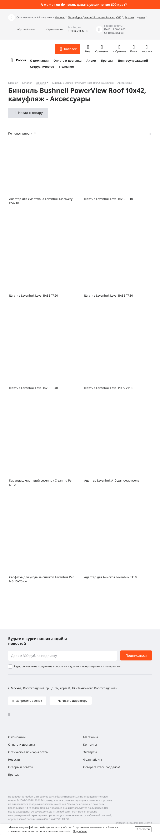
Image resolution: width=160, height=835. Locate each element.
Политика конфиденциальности (133, 823)
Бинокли (41, 83)
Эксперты (90, 752)
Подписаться (136, 655)
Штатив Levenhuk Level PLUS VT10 (108, 388)
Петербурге (75, 17)
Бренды (107, 60)
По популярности (20, 133)
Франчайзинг (92, 759)
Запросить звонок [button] (28, 701)
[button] (21, 29)
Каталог (27, 83)
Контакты (90, 744)
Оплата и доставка (67, 60)
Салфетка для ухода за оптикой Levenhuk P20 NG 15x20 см (41, 579)
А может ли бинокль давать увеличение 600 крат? (84, 4)
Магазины (90, 737)
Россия (21, 60)
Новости (14, 759)
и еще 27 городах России (99, 17)
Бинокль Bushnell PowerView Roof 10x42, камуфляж (83, 83)
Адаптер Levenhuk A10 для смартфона (111, 480)
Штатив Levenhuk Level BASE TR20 (33, 295)
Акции (91, 60)
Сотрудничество (42, 67)
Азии (142, 17)
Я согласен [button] (143, 829)
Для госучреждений (133, 60)
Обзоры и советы (20, 767)
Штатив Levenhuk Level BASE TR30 (108, 295)
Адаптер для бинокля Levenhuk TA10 (110, 577)
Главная (13, 83)
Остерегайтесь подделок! (101, 767)
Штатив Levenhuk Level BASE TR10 (108, 199)
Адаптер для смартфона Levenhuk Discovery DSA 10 (40, 201)
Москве (60, 17)
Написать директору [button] (72, 701)
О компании (39, 60)
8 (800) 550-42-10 (78, 31)
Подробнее (80, 831)
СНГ (118, 17)
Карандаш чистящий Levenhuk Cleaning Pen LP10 (41, 482)
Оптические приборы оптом (28, 752)
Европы (129, 17)
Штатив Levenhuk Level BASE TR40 (33, 388)
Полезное (66, 67)
